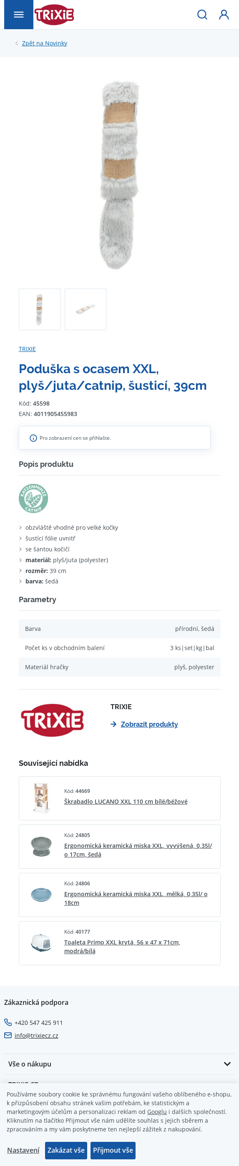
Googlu (157, 1112)
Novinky (44, 43)
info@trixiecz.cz (36, 1035)
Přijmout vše (113, 1150)
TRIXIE (27, 349)
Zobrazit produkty (144, 724)
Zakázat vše (66, 1150)
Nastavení (23, 1150)
